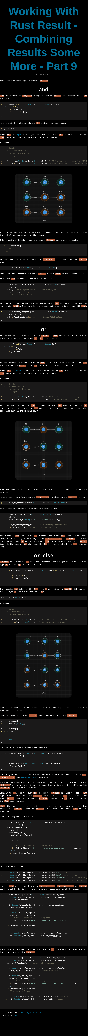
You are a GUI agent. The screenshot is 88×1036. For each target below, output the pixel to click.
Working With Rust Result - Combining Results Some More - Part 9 (43, 38)
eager (18, 136)
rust (50, 75)
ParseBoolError (28, 785)
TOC (15, 1025)
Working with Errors (31, 1022)
